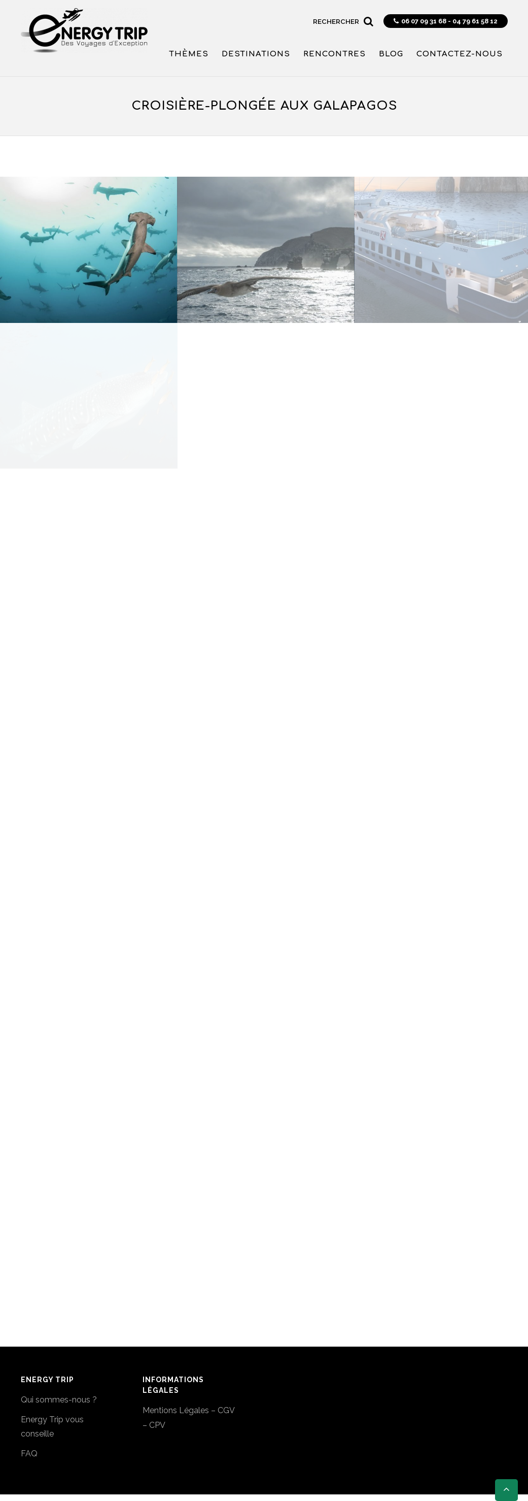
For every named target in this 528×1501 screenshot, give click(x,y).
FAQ (29, 1453)
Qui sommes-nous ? (59, 1400)
